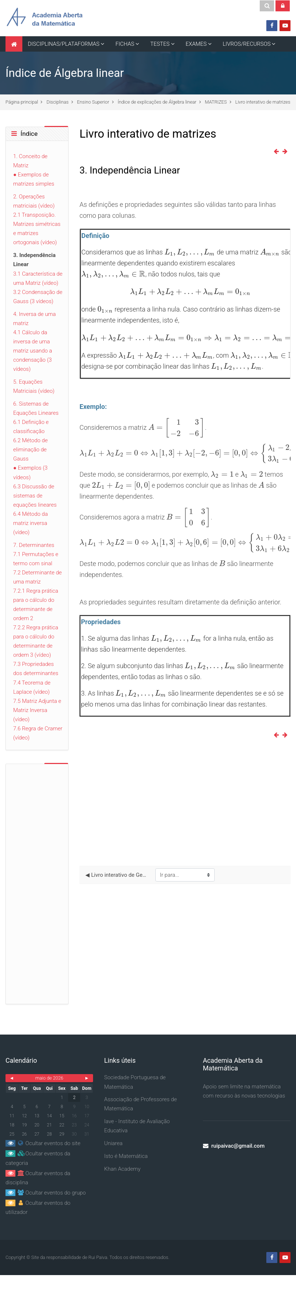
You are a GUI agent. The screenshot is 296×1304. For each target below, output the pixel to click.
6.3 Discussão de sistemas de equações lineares (35, 495)
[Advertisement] (185, 802)
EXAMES (196, 44)
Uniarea (113, 1143)
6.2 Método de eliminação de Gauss (30, 449)
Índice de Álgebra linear (64, 73)
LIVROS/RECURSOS (247, 44)
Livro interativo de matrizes (262, 102)
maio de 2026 (49, 1078)
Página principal (21, 102)
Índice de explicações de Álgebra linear (157, 102)
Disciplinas (58, 102)
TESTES (160, 44)
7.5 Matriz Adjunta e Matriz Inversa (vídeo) (37, 710)
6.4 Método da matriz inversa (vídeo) (30, 523)
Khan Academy (122, 1169)
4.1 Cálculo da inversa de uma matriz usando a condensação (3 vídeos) (32, 350)
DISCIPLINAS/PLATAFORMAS (64, 44)
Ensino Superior (93, 102)
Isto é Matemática (126, 1156)
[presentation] (189, 252)
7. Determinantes (33, 545)
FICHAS (124, 44)
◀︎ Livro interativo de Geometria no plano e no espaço (117, 875)
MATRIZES (216, 102)
